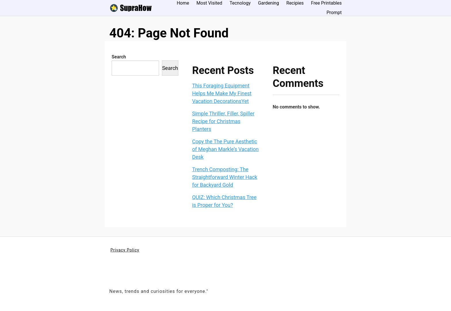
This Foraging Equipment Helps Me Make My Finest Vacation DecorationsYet (222, 93)
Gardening (268, 3)
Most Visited (209, 3)
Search (119, 57)
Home (183, 3)
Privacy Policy (124, 250)
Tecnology (240, 3)
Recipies (295, 3)
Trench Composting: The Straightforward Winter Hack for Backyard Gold (224, 177)
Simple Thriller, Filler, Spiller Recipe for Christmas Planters (223, 121)
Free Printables (326, 3)
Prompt (334, 12)
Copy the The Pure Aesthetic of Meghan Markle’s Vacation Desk (225, 149)
